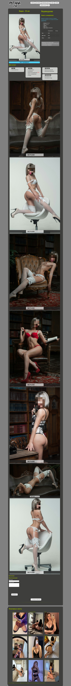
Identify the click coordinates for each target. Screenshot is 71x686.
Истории (56, 2)
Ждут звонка (38, 2)
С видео (52, 2)
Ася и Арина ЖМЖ (32, 611)
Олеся (14, 659)
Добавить (14, 594)
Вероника (46, 635)
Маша (14, 635)
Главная (32, 2)
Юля (29, 659)
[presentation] (16, 590)
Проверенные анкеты (45, 2)
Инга (13, 611)
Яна (45, 659)
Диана (30, 635)
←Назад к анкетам (36, 599)
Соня (45, 611)
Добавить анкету (43, 5)
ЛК (48, 5)
